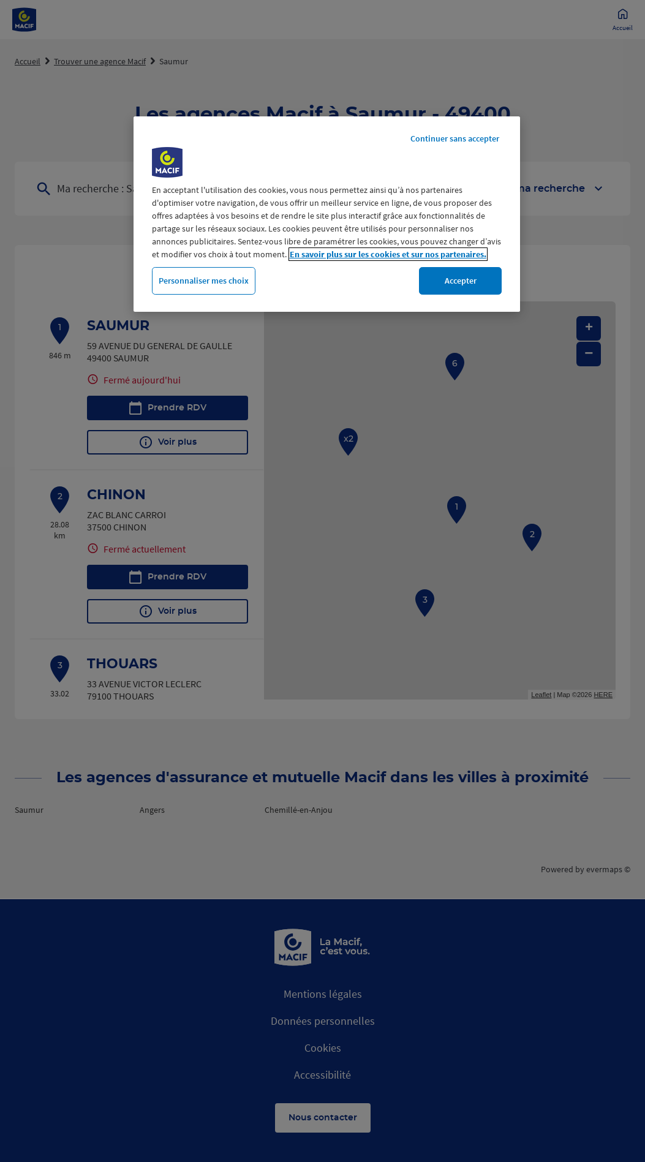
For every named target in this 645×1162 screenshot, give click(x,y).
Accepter (461, 280)
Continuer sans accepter (454, 138)
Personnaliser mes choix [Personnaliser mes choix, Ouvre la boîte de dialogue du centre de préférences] (204, 280)
